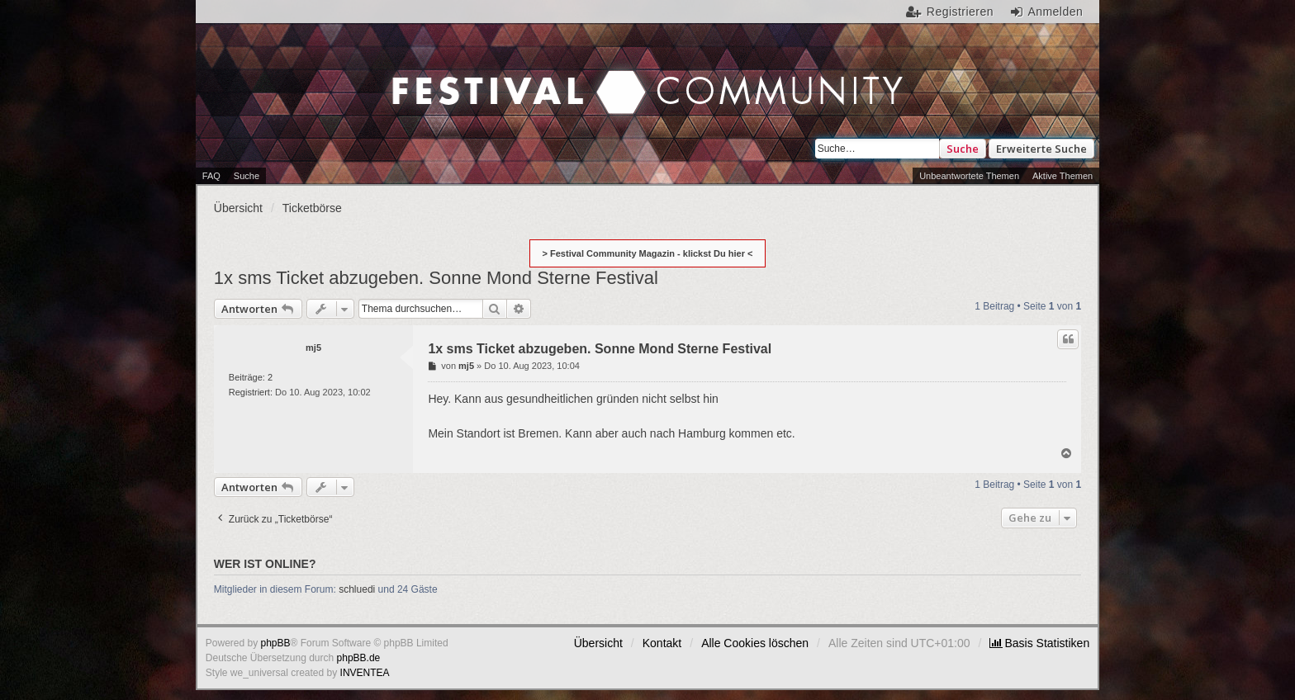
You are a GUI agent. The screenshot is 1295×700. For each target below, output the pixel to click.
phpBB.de (359, 658)
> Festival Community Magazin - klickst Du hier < (648, 253)
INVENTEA (365, 673)
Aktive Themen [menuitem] (1062, 176)
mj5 (313, 347)
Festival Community (506, 75)
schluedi (357, 589)
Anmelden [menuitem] (1055, 11)
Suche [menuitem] (246, 176)
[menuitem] (1039, 643)
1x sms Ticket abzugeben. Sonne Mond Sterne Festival (436, 277)
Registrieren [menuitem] (960, 11)
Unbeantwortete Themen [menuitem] (969, 176)
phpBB (276, 643)
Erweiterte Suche (1041, 148)
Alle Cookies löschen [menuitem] (755, 643)
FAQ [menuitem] (211, 176)
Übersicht (598, 643)
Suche (962, 148)
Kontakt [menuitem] (662, 643)
